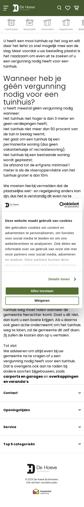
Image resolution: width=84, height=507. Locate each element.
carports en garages (23, 376)
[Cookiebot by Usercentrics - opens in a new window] (60, 205)
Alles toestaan (42, 291)
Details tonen (59, 279)
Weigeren (42, 301)
